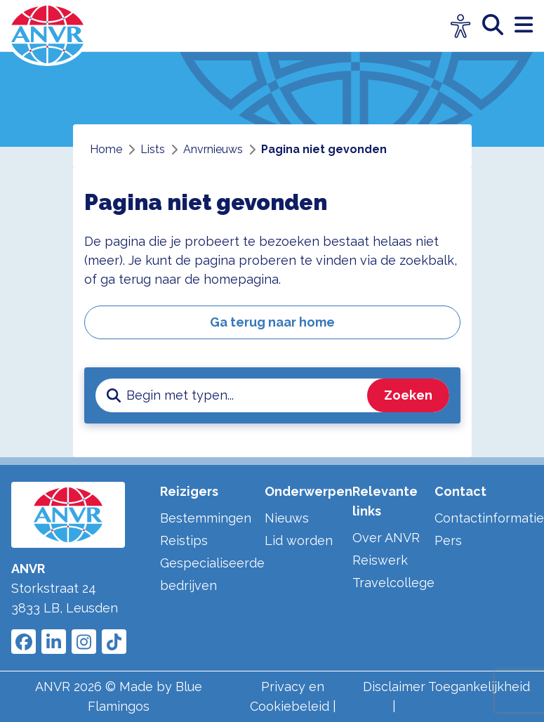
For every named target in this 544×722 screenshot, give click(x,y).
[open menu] (524, 25)
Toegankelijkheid (479, 686)
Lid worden (299, 540)
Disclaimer (394, 686)
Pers (448, 540)
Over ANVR (386, 537)
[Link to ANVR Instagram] (84, 641)
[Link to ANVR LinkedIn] (53, 641)
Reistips (184, 540)
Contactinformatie (489, 518)
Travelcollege (393, 582)
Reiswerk (380, 560)
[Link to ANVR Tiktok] (114, 641)
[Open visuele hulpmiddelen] (461, 26)
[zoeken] (498, 25)
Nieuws (287, 518)
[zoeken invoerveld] (243, 395)
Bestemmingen (205, 518)
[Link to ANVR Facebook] (23, 641)
